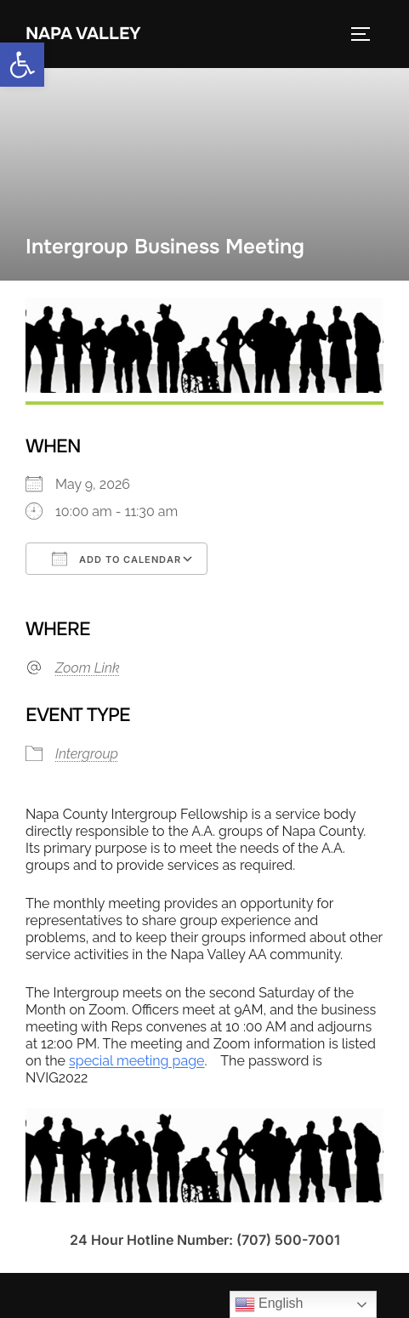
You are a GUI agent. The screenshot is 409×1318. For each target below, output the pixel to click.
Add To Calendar (116, 558)
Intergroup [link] (86, 754)
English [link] (269, 1304)
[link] (22, 65)
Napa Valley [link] (83, 33)
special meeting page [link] (136, 1061)
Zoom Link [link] (87, 668)
